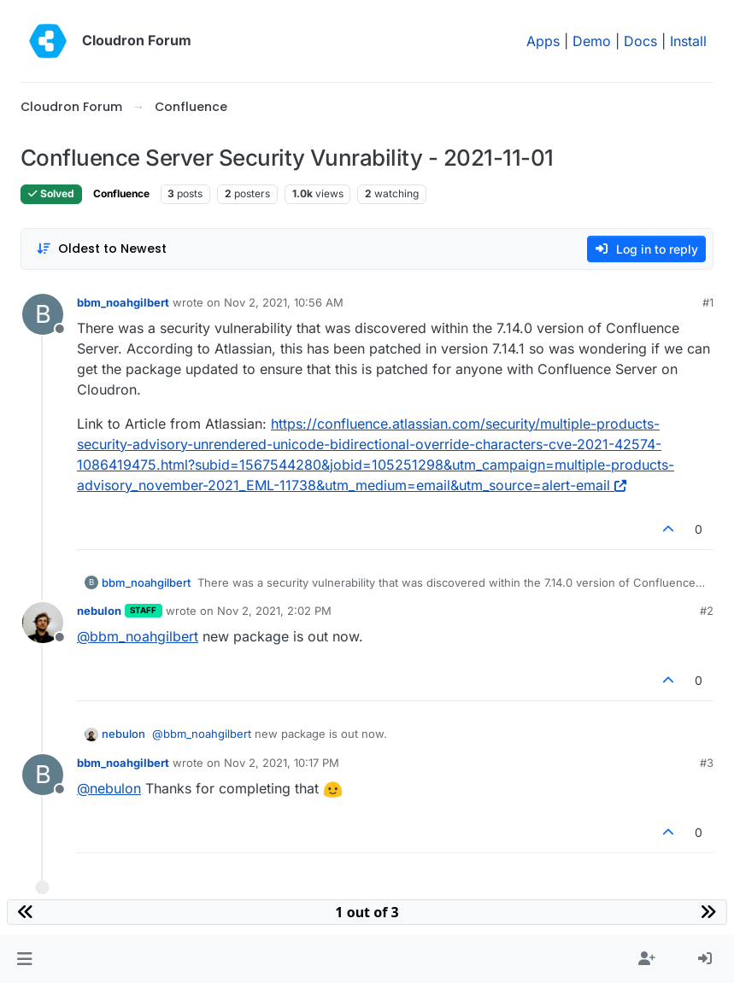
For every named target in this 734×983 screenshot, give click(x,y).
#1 (707, 302)
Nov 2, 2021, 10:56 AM (284, 302)
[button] (24, 959)
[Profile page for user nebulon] (42, 622)
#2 (706, 610)
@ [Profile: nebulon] (109, 788)
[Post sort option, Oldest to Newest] (101, 249)
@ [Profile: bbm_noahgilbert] (137, 636)
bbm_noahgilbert (123, 302)
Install (688, 41)
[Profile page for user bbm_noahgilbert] (42, 314)
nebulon (99, 610)
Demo (592, 41)
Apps (543, 41)
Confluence (121, 193)
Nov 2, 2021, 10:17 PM (281, 762)
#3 (706, 762)
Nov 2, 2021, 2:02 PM (274, 610)
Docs (640, 41)
